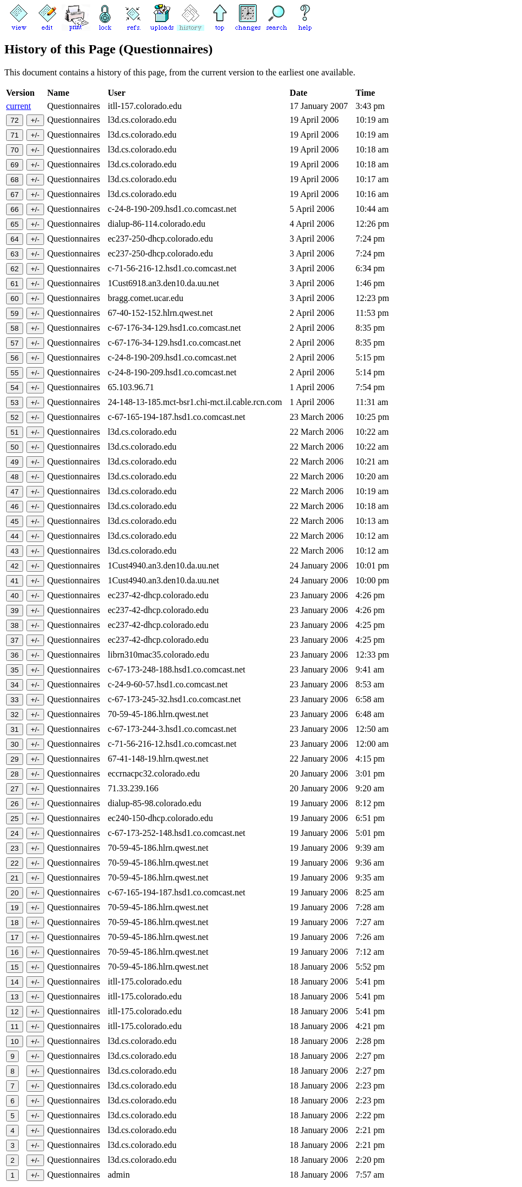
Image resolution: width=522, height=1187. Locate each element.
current (18, 106)
